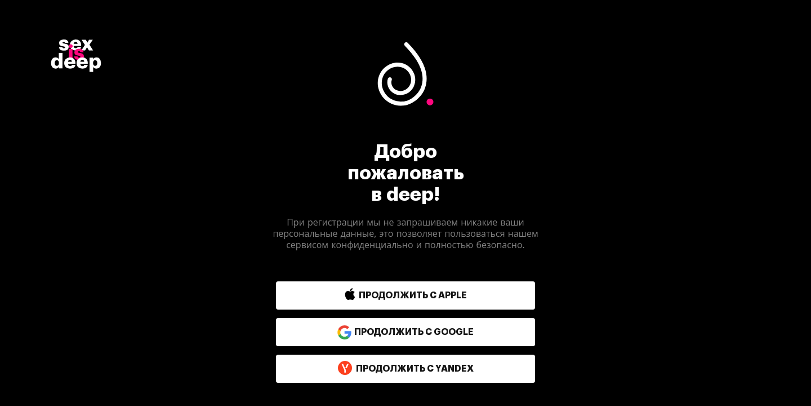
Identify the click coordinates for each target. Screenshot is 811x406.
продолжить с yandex (405, 369)
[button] (381, 295)
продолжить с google (405, 332)
